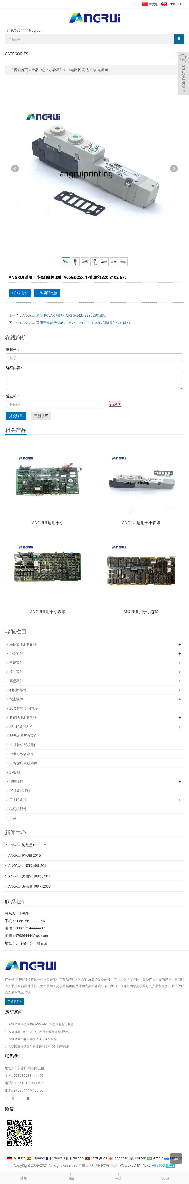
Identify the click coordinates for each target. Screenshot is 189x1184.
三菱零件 (16, 662)
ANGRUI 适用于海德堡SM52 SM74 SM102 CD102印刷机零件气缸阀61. (76, 322)
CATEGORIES (16, 54)
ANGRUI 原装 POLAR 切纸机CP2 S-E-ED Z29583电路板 (64, 315)
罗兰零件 (16, 671)
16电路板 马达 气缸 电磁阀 (87, 69)
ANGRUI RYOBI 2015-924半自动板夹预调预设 (39, 1032)
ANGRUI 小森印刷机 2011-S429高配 (33, 1039)
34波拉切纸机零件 (23, 744)
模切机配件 (18, 808)
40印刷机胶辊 (20, 790)
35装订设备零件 (21, 754)
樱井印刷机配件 (21, 726)
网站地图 (158, 1165)
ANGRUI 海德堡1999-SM (27, 844)
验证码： (13, 396)
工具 (12, 818)
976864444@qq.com (27, 30)
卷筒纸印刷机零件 (23, 717)
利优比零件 (18, 690)
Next (174, 168)
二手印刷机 (18, 799)
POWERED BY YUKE (135, 1165)
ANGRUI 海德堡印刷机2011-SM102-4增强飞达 (39, 1046)
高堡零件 (16, 680)
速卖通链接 (47, 292)
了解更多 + (14, 1001)
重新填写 (41, 415)
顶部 (165, 1176)
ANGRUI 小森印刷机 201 (27, 865)
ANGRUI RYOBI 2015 (24, 855)
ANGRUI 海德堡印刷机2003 (29, 886)
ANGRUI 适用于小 (48, 522)
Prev (15, 168)
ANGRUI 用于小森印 (48, 611)
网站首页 (21, 69)
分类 (118, 1176)
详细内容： (14, 368)
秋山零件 (16, 699)
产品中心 (39, 69)
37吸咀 (14, 772)
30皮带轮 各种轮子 (23, 708)
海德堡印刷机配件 (23, 644)
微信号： (13, 349)
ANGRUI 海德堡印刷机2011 (29, 876)
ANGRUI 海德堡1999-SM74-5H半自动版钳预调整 (41, 1024)
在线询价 (20, 292)
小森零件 (56, 69)
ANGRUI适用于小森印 (141, 522)
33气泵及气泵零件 (23, 735)
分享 (23, 1176)
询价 (70, 1176)
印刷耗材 (16, 781)
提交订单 (16, 415)
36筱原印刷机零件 (23, 763)
